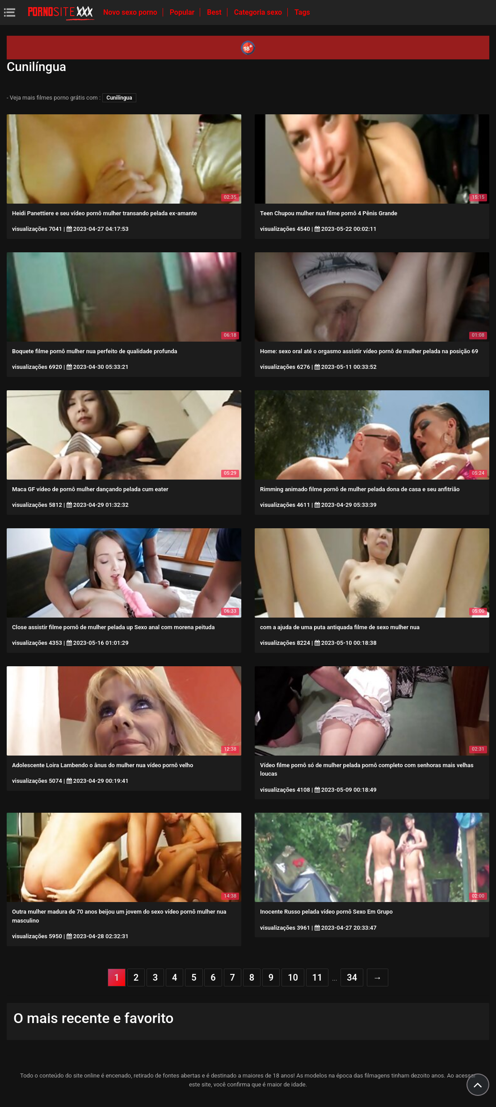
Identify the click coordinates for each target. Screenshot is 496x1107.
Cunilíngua (119, 98)
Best (215, 12)
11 (317, 977)
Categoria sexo (259, 12)
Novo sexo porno (131, 12)
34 (352, 977)
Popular (183, 12)
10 (293, 977)
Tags (302, 12)
